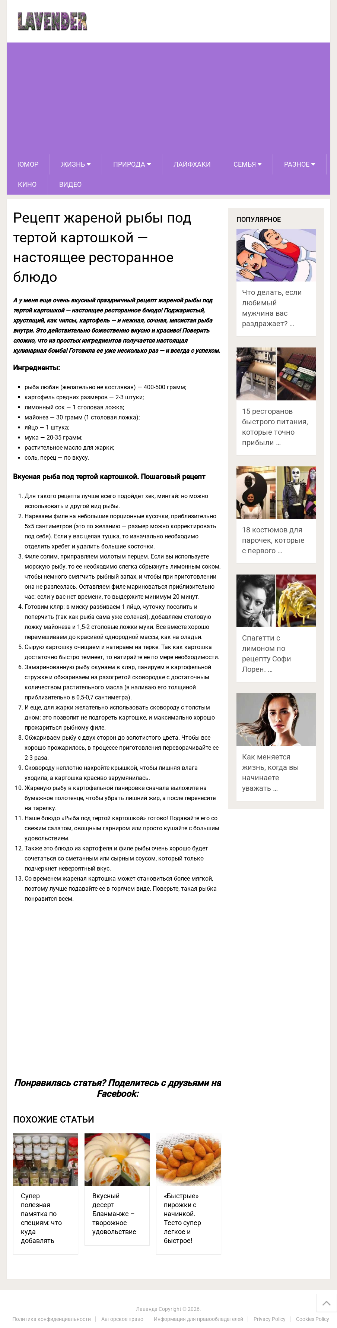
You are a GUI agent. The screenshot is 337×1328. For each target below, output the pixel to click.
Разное (296, 164)
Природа (129, 164)
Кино (27, 184)
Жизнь (73, 164)
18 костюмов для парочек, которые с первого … (273, 540)
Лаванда (147, 1309)
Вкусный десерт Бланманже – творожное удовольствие (114, 1214)
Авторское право (122, 1319)
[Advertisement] (168, 98)
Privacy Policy (270, 1319)
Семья (244, 164)
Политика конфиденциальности (51, 1319)
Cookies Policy (312, 1319)
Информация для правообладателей (198, 1319)
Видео (70, 184)
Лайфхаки (192, 164)
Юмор (28, 164)
